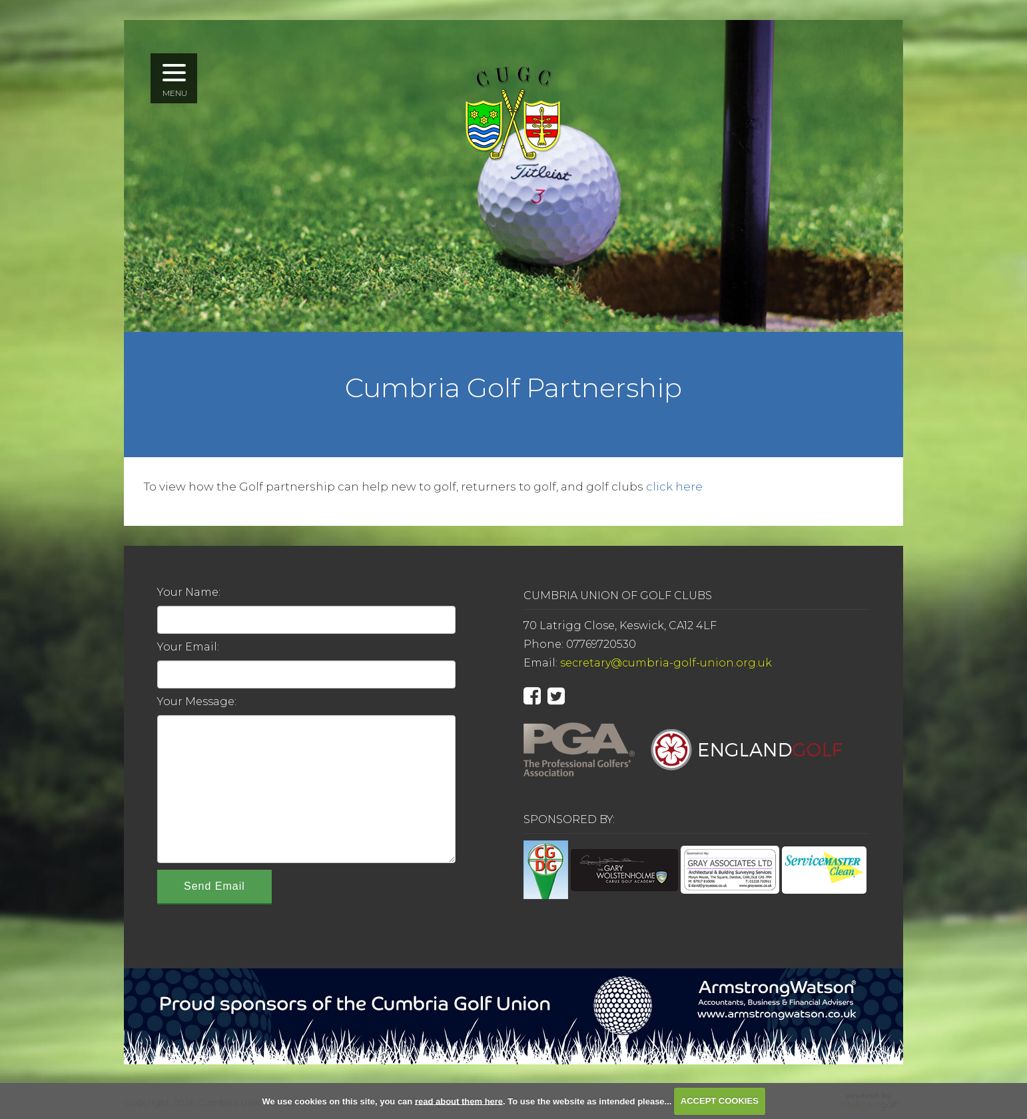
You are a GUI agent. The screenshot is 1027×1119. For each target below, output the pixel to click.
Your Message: (196, 701)
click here (674, 486)
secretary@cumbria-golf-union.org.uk (666, 662)
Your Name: (188, 592)
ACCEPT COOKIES (720, 1101)
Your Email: (188, 646)
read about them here (459, 1101)
